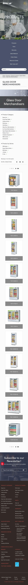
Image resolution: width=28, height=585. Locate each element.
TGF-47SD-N (13, 303)
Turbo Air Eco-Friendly (21, 540)
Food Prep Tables (6, 119)
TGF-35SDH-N (14, 371)
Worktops (5, 123)
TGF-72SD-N (13, 326)
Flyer (2, 541)
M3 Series (5, 150)
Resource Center (14, 60)
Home (4, 75)
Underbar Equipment (7, 134)
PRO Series (5, 146)
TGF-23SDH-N (14, 349)
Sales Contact (4, 524)
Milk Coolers (5, 136)
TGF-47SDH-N (14, 394)
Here (25, 559)
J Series (4, 152)
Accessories (5, 138)
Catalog (2, 534)
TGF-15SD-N (13, 235)
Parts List (17, 503)
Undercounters (6, 121)
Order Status (14, 57)
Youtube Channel (6, 566)
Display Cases (6, 132)
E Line (4, 154)
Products (14, 43)
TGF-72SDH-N (14, 417)
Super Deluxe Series (7, 148)
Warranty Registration (19, 517)
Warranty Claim (18, 513)
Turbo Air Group (4, 552)
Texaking (3, 554)
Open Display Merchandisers (7, 503)
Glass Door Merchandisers (8, 127)
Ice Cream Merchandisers (8, 129)
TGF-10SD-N (13, 213)
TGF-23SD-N (13, 258)
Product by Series (15, 75)
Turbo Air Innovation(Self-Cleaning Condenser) (21, 530)
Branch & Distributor (5, 526)
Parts (14, 46)
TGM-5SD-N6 (14, 439)
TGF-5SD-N (14, 190)
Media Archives (4, 538)
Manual (2, 536)
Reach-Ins (5, 117)
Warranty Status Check (19, 511)
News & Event (5, 563)
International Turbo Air (5, 528)
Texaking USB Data (5, 543)
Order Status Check (7, 546)
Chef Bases (5, 125)
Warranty (14, 50)
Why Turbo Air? (14, 64)
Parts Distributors (18, 505)
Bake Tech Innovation (5, 560)
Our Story (17, 524)
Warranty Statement (19, 515)
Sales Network (14, 53)
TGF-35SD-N (13, 281)
